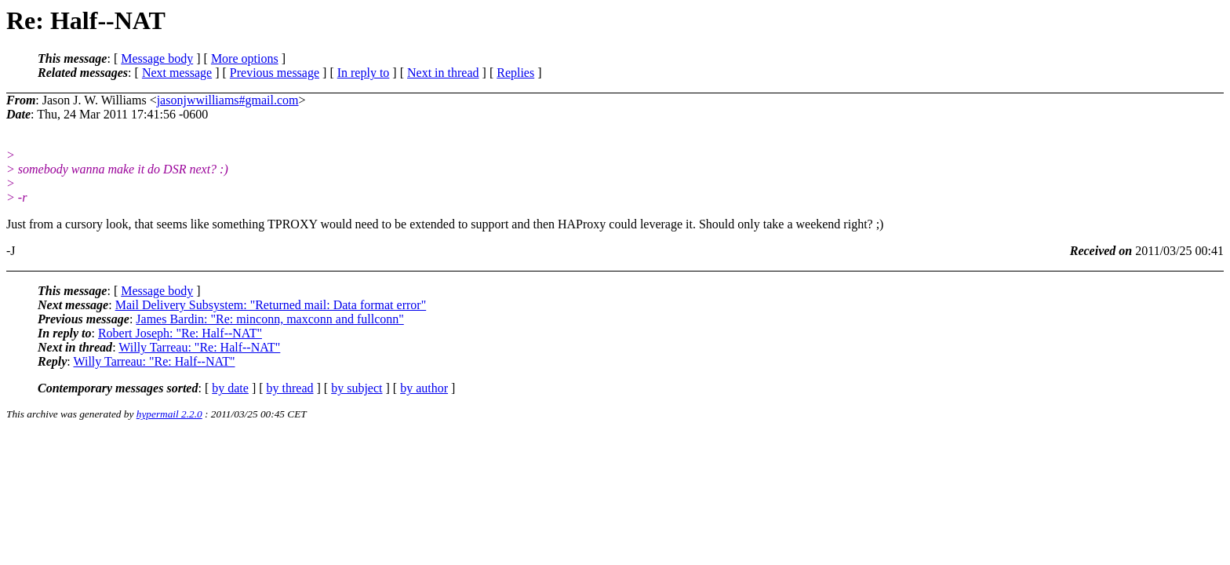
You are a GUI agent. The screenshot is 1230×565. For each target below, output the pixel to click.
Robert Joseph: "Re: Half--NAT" (180, 333)
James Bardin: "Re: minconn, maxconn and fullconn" (269, 319)
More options (244, 58)
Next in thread (443, 72)
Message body (157, 58)
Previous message (274, 72)
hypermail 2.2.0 (169, 414)
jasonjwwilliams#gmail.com (228, 100)
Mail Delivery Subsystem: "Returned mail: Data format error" (271, 305)
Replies (515, 72)
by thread (290, 388)
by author (424, 388)
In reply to (363, 72)
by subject (356, 388)
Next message (177, 72)
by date (230, 388)
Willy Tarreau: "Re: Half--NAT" (199, 347)
